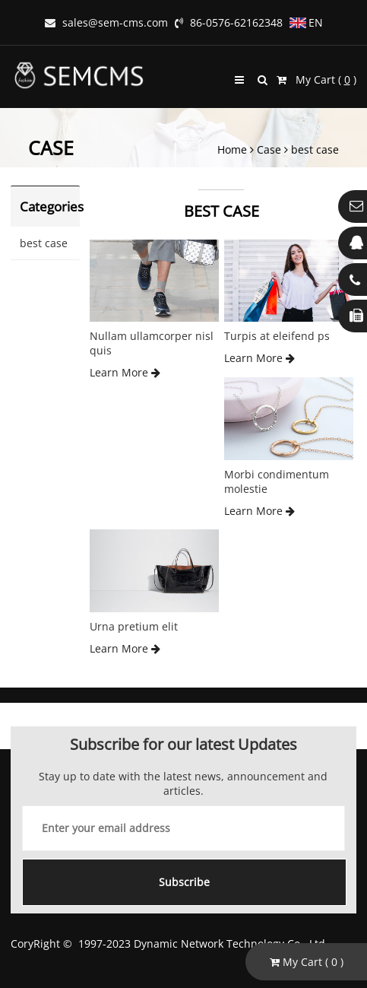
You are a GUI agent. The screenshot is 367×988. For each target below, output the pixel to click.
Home (232, 149)
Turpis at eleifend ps (277, 336)
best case (315, 149)
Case (269, 149)
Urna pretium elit (134, 626)
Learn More (125, 372)
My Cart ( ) (316, 79)
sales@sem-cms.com (106, 22)
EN (306, 22)
